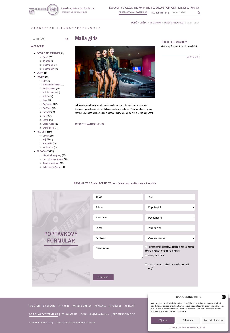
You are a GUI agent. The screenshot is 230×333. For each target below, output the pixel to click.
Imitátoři (46, 61)
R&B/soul (47, 108)
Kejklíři (46, 139)
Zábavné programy (51, 167)
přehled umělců (82, 306)
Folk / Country (49, 92)
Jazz (45, 100)
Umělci (143, 22)
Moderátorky (48, 69)
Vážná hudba (48, 123)
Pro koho (139, 7)
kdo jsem (34, 306)
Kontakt (195, 7)
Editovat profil (193, 56)
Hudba (40, 76)
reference (115, 306)
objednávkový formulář (133, 12)
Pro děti (42, 131)
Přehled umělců (155, 7)
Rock (45, 116)
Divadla (46, 135)
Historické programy (52, 155)
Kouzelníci (47, 143)
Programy (155, 22)
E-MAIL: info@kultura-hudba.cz (95, 314)
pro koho (64, 306)
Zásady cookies (175, 327)
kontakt (130, 306)
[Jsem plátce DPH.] (146, 255)
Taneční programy (174, 22)
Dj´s (44, 80)
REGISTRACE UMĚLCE (124, 314)
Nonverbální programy (53, 159)
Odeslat (103, 277)
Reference (183, 7)
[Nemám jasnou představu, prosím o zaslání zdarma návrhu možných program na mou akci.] (146, 247)
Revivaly (47, 112)
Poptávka (170, 7)
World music (48, 127)
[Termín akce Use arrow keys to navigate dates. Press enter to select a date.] (118, 217)
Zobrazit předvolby (213, 320)
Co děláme (127, 7)
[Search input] (184, 13)
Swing (46, 119)
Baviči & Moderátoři (48, 53)
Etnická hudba (49, 88)
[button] (223, 296)
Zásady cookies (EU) (41, 322)
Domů (134, 22)
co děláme (49, 306)
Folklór (46, 96)
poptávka (100, 306)
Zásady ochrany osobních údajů (193, 327)
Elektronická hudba (51, 84)
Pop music (48, 104)
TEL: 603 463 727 (159, 12)
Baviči (45, 57)
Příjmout (162, 320)
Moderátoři (48, 65)
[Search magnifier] (199, 13)
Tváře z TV (48, 147)
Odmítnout (188, 320)
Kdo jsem (114, 7)
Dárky (40, 72)
